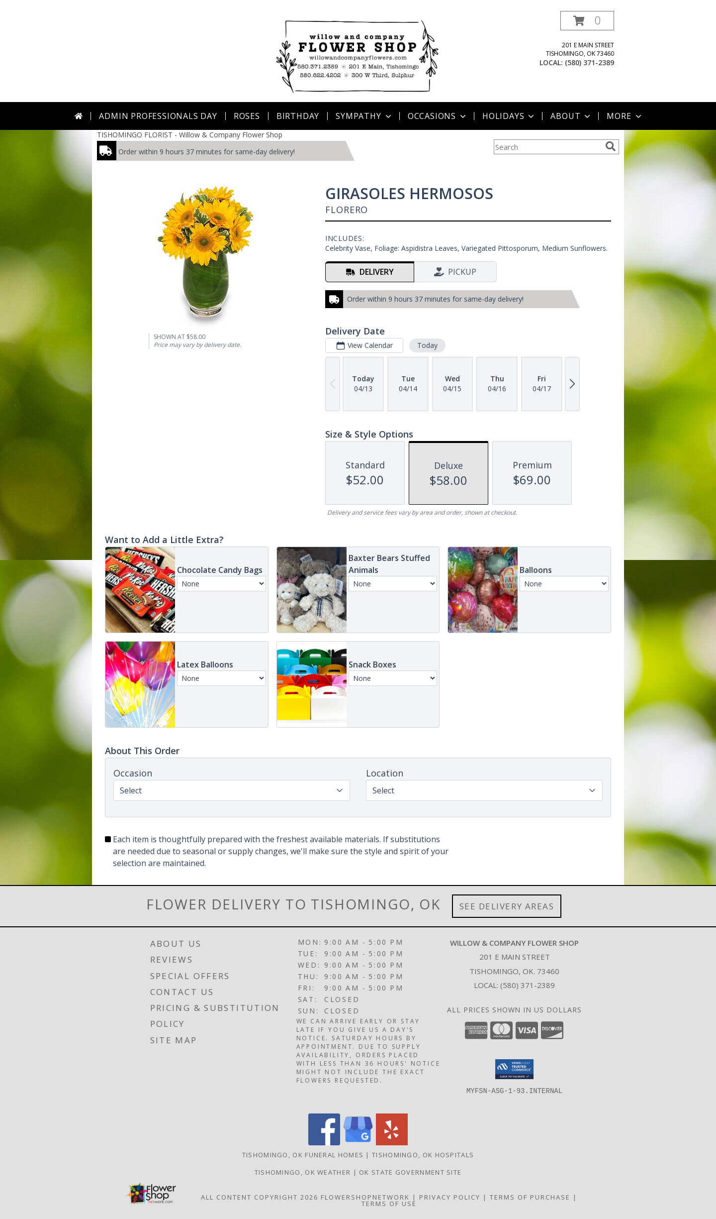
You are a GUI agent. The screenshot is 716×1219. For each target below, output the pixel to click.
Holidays (509, 116)
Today (427, 345)
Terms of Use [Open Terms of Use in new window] (389, 1203)
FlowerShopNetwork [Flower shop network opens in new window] (365, 1197)
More (625, 116)
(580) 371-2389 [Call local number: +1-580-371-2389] (589, 62)
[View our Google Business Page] (358, 1142)
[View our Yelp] (392, 1142)
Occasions (438, 116)
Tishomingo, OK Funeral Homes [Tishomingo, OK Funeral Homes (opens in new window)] (302, 1154)
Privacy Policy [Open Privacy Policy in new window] (449, 1197)
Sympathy (364, 116)
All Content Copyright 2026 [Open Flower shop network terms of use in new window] (259, 1197)
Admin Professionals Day (158, 116)
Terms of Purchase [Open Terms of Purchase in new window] (530, 1197)
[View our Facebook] (324, 1142)
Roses (247, 116)
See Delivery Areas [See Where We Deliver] (506, 906)
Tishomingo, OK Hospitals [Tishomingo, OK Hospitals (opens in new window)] (423, 1154)
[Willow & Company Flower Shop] (358, 56)
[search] (611, 146)
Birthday (297, 116)
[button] (587, 20)
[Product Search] (547, 147)
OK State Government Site (410, 1172)
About (571, 116)
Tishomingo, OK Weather (303, 1172)
